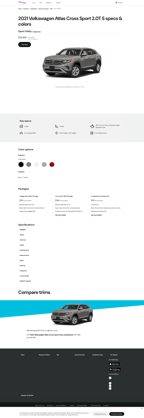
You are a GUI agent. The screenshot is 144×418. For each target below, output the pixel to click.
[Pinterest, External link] (110, 388)
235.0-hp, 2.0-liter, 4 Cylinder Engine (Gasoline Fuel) (108, 126)
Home (20, 8)
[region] (72, 412)
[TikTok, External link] (110, 378)
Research (48, 2)
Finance (58, 2)
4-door (26, 126)
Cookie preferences (100, 414)
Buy (34, 2)
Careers (72, 405)
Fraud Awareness (96, 405)
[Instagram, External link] (110, 385)
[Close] (142, 408)
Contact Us (50, 405)
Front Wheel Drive (101, 133)
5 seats (62, 126)
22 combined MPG (30, 133)
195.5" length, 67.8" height (68, 133)
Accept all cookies (116, 414)
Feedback (106, 405)
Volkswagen (33, 8)
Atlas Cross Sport (43, 8)
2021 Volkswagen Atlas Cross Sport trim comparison (51, 334)
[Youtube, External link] (110, 383)
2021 (51, 8)
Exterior (21, 155)
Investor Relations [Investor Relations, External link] (61, 405)
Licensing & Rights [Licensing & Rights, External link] (82, 405)
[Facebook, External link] (110, 380)
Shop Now (24, 44)
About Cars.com (39, 405)
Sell (40, 2)
